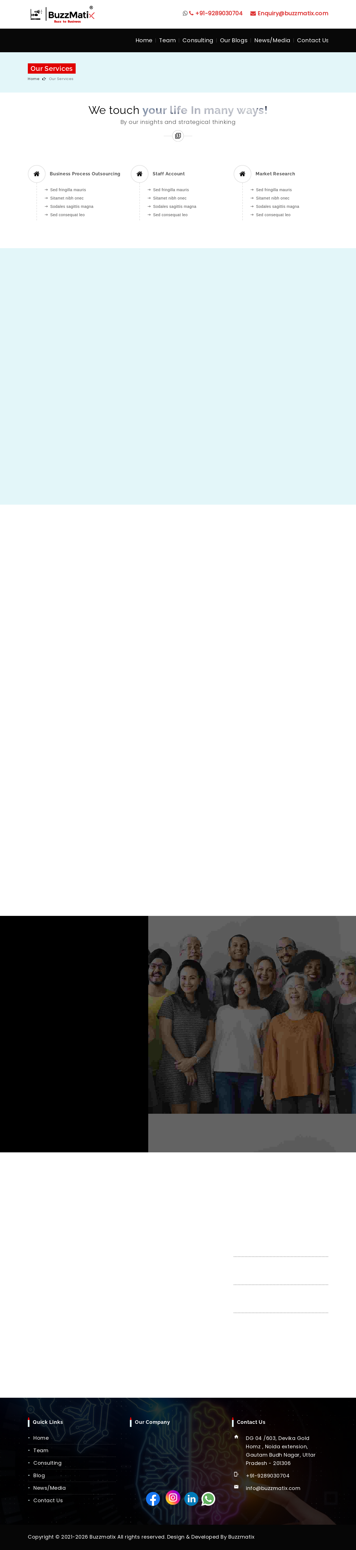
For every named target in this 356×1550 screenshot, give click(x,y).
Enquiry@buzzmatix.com (289, 13)
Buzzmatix (241, 1536)
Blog (39, 1475)
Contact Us (313, 40)
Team (167, 40)
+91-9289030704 (216, 13)
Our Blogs (234, 40)
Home (144, 40)
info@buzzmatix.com (273, 1488)
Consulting (197, 40)
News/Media (272, 40)
